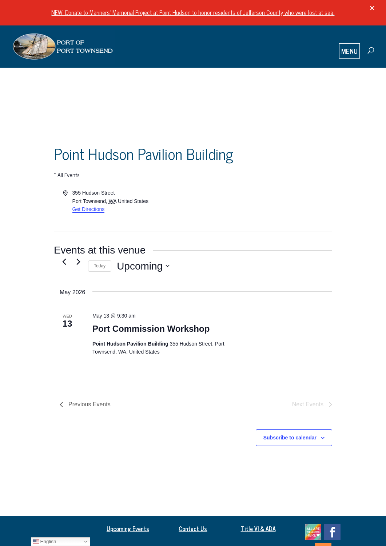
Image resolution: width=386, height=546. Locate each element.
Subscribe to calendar (290, 438)
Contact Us (193, 528)
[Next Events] (78, 262)
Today (100, 265)
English (44, 542)
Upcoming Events (128, 528)
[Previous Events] (64, 262)
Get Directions (88, 209)
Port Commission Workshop (151, 329)
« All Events (67, 174)
